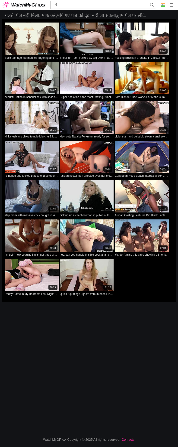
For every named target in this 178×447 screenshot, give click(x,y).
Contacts (128, 439)
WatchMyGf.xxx (28, 4)
